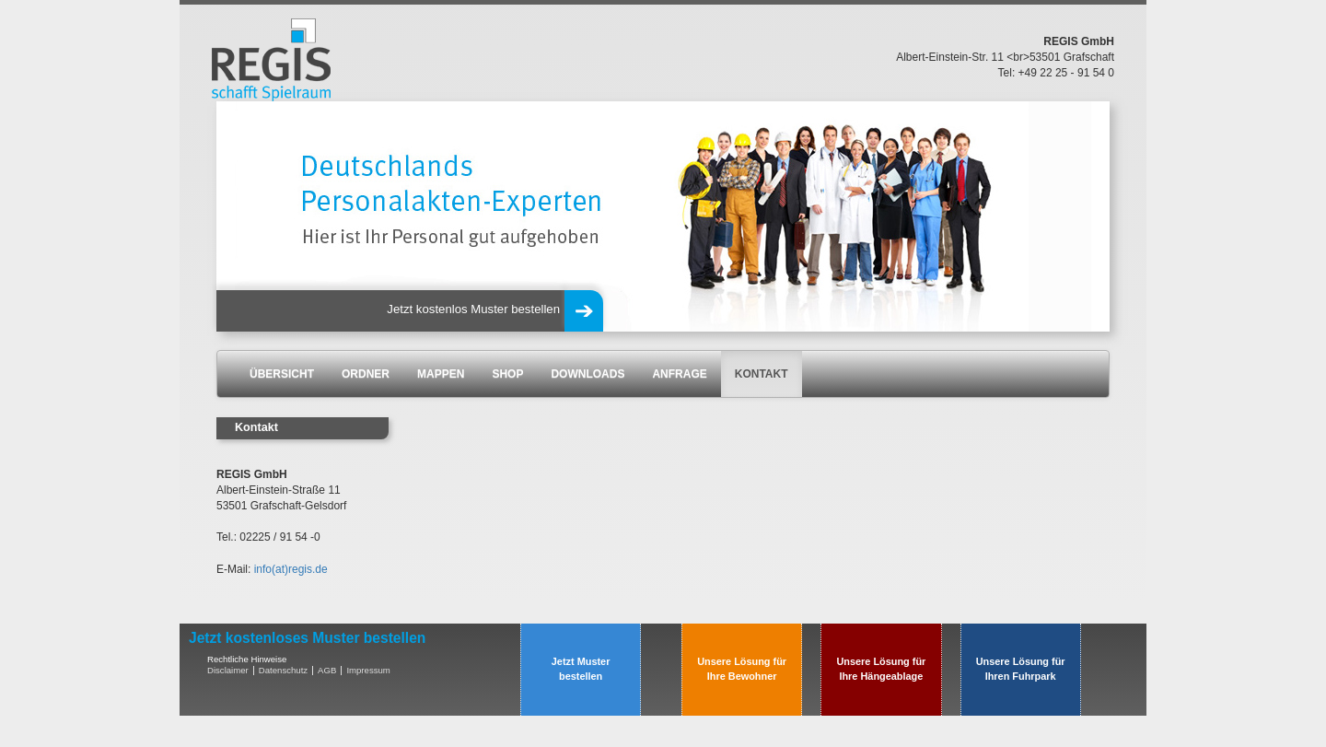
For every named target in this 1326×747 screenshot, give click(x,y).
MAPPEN (440, 374)
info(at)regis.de (291, 569)
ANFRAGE (679, 374)
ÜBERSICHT (282, 374)
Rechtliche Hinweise (246, 659)
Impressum (368, 670)
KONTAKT (761, 374)
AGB (327, 670)
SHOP (507, 374)
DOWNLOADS (587, 374)
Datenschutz (283, 670)
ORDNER (366, 374)
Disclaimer (228, 670)
